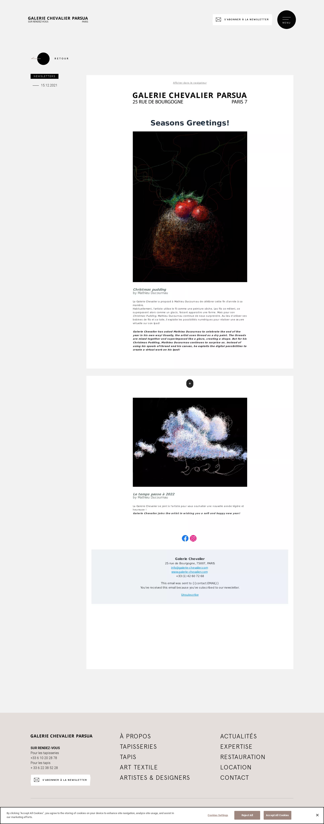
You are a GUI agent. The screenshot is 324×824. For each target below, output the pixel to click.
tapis (128, 757)
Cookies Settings (218, 815)
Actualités (238, 736)
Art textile (139, 767)
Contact (234, 778)
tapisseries (138, 747)
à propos (135, 736)
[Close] (317, 815)
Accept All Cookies (277, 815)
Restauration (243, 757)
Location (236, 767)
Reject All (247, 815)
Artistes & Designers (155, 778)
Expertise (236, 747)
